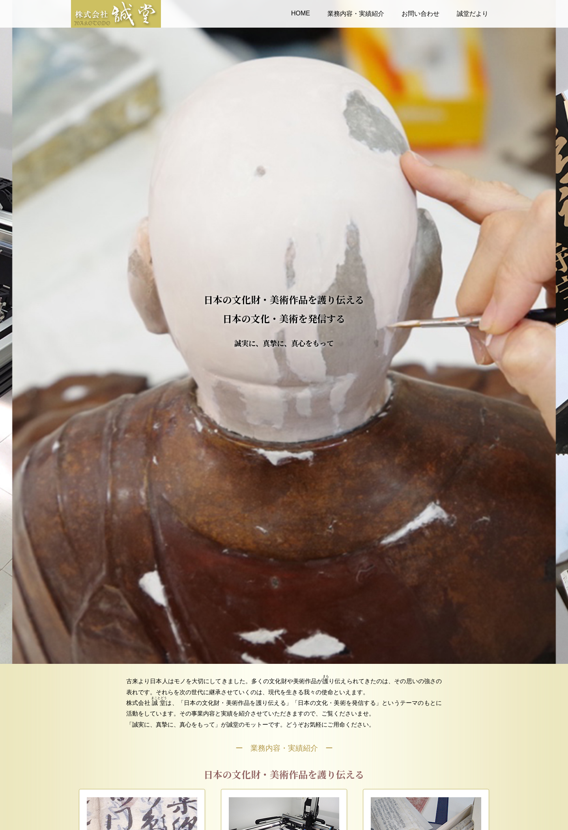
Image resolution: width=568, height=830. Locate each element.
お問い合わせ (420, 13)
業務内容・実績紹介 (355, 13)
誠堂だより (472, 13)
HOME (300, 13)
